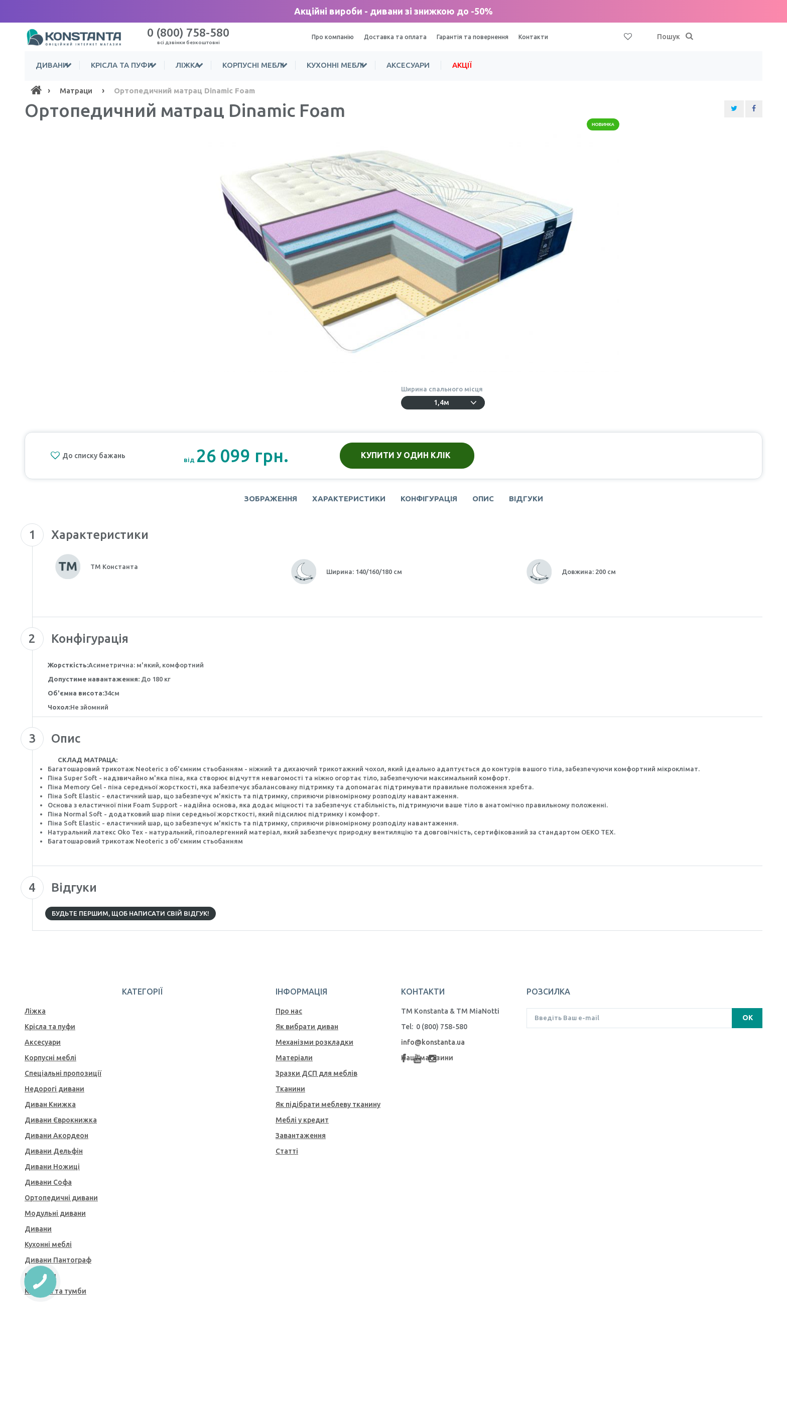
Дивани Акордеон (56, 1141)
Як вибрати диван (307, 1032)
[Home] (36, 90)
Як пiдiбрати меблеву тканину (328, 1109)
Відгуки (534, 501)
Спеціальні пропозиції (63, 1078)
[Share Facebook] (753, 108)
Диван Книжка (50, 1109)
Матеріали (294, 1063)
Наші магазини (427, 1063)
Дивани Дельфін (54, 1156)
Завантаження (301, 1141)
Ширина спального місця (443, 388)
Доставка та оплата (402, 36)
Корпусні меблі (285, 65)
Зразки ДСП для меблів (316, 1078)
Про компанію (335, 36)
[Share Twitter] (734, 108)
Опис (487, 501)
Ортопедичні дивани (61, 1203)
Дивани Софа (48, 1187)
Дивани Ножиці (52, 1172)
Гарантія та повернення (486, 36)
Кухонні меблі (377, 65)
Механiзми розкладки (314, 1047)
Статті (287, 1156)
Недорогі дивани (54, 1094)
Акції (514, 65)
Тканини (290, 1094)
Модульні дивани (55, 1218)
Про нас (289, 1016)
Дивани (52, 65)
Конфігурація (429, 501)
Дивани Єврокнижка (61, 1125)
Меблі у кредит (302, 1125)
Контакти (552, 36)
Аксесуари (460, 65)
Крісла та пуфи (132, 65)
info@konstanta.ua (433, 1047)
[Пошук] (690, 37)
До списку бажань (88, 456)
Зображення (262, 501)
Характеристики (344, 501)
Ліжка (209, 65)
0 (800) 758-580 (188, 35)
